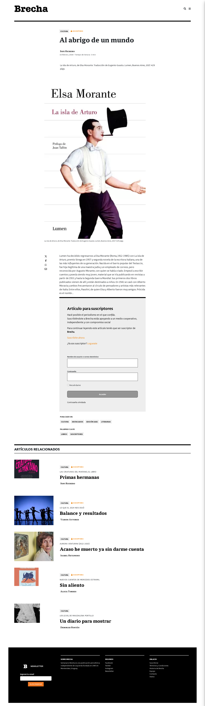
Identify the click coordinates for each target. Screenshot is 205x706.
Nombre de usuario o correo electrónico (83, 356)
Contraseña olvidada (76, 402)
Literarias (106, 421)
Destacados (77, 421)
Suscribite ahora (75, 337)
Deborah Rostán (69, 627)
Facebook (109, 663)
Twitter (108, 665)
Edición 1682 (92, 421)
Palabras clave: (67, 429)
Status (152, 676)
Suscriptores (76, 434)
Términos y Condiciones (159, 665)
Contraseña (71, 371)
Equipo (152, 671)
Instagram (109, 668)
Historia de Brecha (157, 668)
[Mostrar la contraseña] (134, 377)
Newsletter (109, 671)
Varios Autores (69, 519)
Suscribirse (154, 663)
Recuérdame (74, 385)
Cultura (64, 31)
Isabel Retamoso (70, 555)
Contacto (153, 674)
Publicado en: (66, 416)
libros (64, 434)
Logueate (92, 343)
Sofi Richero (67, 51)
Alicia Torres (68, 591)
